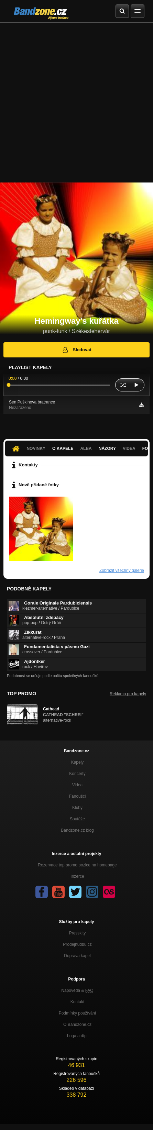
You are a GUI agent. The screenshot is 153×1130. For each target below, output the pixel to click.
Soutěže (77, 819)
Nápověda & (77, 990)
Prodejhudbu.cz (77, 944)
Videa (129, 448)
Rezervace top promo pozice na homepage (77, 865)
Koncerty (77, 773)
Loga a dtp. (77, 1035)
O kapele (62, 448)
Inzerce (77, 876)
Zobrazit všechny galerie (121, 570)
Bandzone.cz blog (77, 830)
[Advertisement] (76, 102)
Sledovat (76, 350)
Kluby (77, 807)
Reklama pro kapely (128, 693)
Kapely (77, 762)
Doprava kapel (77, 955)
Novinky (35, 448)
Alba (85, 448)
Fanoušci (77, 796)
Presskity (77, 933)
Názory (107, 448)
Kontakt (77, 1001)
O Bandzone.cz (77, 1024)
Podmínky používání (77, 1013)
